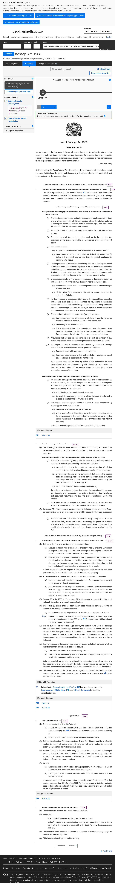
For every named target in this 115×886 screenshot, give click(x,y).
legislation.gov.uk (21, 30)
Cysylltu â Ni (74, 868)
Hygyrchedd (62, 868)
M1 (84, 192)
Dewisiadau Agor (12, 126)
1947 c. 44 (45, 708)
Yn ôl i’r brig (107, 851)
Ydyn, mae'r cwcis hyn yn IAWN (20, 15)
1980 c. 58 (45, 435)
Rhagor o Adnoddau (46, 63)
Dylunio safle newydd (11, 868)
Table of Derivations (82, 690)
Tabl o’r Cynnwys (13, 63)
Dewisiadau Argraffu (100, 73)
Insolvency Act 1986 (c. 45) (52, 690)
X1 (43, 616)
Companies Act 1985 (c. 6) (63, 687)
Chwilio (9, 54)
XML (33, 862)
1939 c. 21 (45, 799)
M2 (84, 619)
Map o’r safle (50, 868)
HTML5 (11, 862)
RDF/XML (63, 862)
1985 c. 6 (45, 703)
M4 (67, 730)
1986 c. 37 (50, 59)
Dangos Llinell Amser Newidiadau (17, 119)
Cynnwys (29, 63)
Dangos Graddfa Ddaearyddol (15, 102)
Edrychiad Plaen (103, 69)
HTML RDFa (53, 862)
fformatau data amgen (45, 858)
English (109, 37)
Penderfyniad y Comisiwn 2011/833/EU (82, 877)
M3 (105, 673)
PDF (28, 862)
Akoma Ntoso (42, 862)
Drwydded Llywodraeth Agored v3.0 (49, 874)
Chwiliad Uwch (106, 49)
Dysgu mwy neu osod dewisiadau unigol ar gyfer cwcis (61, 15)
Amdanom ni (37, 868)
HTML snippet (20, 862)
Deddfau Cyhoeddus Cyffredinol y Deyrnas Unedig (23, 59)
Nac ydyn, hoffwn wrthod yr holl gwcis (23, 22)
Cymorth (26, 868)
